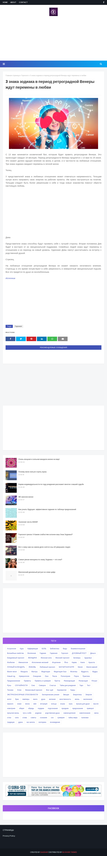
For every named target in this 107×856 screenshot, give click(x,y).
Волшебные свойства (15, 653)
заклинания (87, 699)
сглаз (9, 717)
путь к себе (27, 713)
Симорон (42, 685)
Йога (66, 662)
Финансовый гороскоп (33, 690)
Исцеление (56, 662)
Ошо (46, 676)
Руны (9, 685)
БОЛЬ (44, 648)
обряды (31, 708)
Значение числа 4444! (28, 522)
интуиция (43, 704)
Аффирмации (32, 648)
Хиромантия (61, 690)
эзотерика (42, 722)
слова (24, 717)
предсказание (77, 708)
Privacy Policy (9, 836)
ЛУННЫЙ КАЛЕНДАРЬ (16, 667)
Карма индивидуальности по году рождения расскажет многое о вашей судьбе (51, 484)
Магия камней (91, 667)
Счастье (53, 685)
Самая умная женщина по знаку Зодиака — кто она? (40, 559)
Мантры (34, 671)
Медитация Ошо (60, 671)
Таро (81, 685)
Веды (65, 648)
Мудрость (85, 671)
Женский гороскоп (62, 658)
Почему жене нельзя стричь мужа (32, 471)
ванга (35, 699)
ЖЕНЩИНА (32, 658)
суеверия (61, 717)
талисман (84, 717)
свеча (96, 713)
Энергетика (77, 694)
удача (20, 722)
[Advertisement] (53, 38)
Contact (23, 2)
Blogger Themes (69, 852)
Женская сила (46, 658)
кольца (54, 704)
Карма (74, 662)
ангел (9, 699)
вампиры (25, 699)
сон (52, 717)
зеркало (10, 704)
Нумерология (24, 676)
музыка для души (83, 704)
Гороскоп (24, 75)
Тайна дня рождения (68, 685)
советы (33, 717)
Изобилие (11, 662)
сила (17, 717)
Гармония (53, 653)
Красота (92, 662)
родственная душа (52, 713)
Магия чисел (12, 671)
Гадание (43, 653)
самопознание (84, 713)
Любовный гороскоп (47, 667)
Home (5, 2)
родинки (38, 713)
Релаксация (83, 681)
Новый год (11, 676)
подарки (41, 708)
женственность (65, 699)
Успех (19, 690)
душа (43, 699)
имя (34, 704)
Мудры (95, 671)
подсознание (53, 708)
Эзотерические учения (50, 694)
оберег (21, 708)
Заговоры (77, 658)
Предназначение (13, 681)
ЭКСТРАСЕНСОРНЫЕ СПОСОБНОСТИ (22, 694)
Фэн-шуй (49, 690)
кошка (62, 704)
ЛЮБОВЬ (32, 667)
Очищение (37, 676)
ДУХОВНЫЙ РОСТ (79, 653)
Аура (22, 648)
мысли (96, 704)
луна (70, 704)
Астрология (11, 648)
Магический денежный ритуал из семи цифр (36, 572)
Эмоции (66, 694)
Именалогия (23, 662)
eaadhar (44, 852)
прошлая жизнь (13, 713)
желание (52, 699)
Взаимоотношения (78, 648)
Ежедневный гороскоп (15, 658)
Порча (76, 676)
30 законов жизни (25, 497)
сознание (43, 717)
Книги (82, 662)
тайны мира (72, 717)
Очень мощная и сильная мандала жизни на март (39, 459)
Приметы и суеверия (43, 681)
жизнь (77, 699)
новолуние (11, 708)
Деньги (93, 653)
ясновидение (55, 722)
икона (27, 704)
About (13, 2)
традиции (10, 722)
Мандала (24, 671)
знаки (19, 704)
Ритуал (94, 681)
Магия (80, 667)
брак (17, 699)
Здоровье (88, 658)
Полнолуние (65, 676)
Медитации (45, 671)
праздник (65, 708)
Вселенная (31, 653)
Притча (57, 681)
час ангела (30, 722)
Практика (86, 676)
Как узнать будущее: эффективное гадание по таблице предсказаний (47, 509)
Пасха (54, 676)
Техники (10, 690)
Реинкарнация (69, 681)
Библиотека (54, 648)
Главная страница (13, 75)
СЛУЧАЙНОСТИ (21, 685)
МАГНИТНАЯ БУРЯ (66, 667)
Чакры (72, 690)
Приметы (27, 681)
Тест (88, 685)
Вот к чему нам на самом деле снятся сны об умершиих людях (44, 547)
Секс (33, 685)
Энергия (88, 694)
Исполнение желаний (40, 662)
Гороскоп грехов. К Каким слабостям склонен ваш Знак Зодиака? (45, 534)
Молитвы (73, 671)
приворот (90, 708)
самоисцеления (69, 713)
